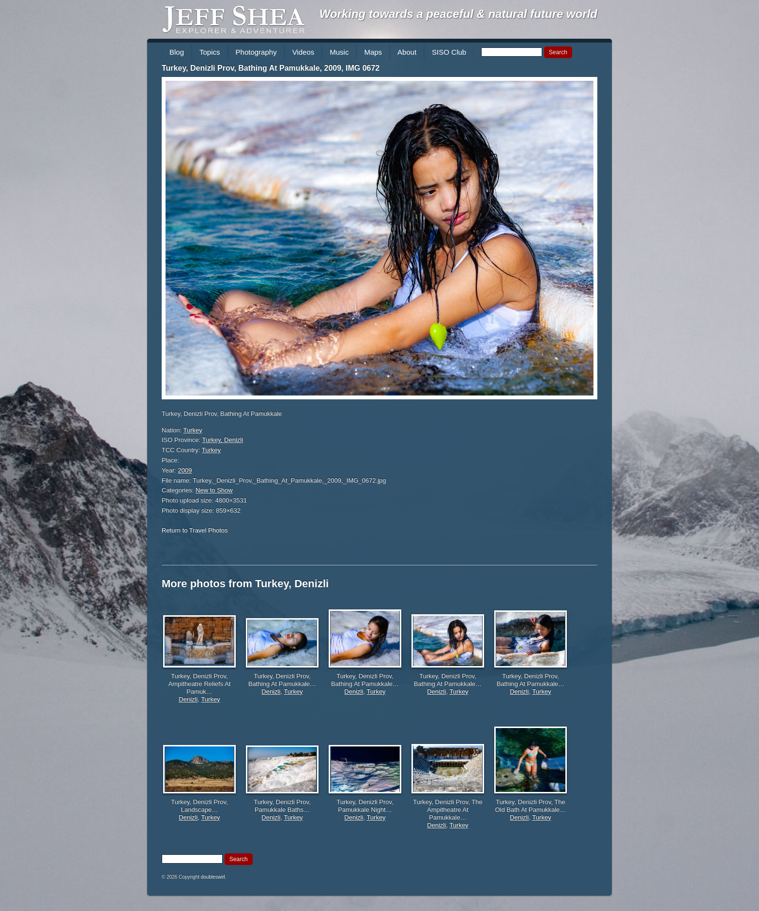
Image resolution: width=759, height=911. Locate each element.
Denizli (188, 699)
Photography (256, 52)
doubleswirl (213, 877)
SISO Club (449, 52)
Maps (373, 52)
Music (339, 52)
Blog (176, 52)
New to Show (214, 490)
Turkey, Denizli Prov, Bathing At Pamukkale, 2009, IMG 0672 (271, 68)
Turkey (192, 430)
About (406, 52)
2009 (185, 470)
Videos (303, 52)
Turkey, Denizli (222, 439)
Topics (209, 52)
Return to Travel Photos (195, 530)
